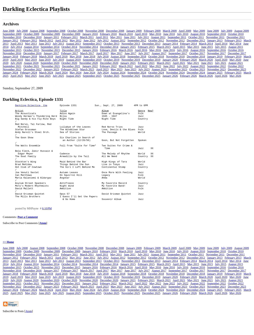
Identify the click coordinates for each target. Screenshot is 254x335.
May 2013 (31, 43)
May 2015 (193, 46)
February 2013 (233, 40)
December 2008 (115, 30)
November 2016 (12, 53)
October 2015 (31, 50)
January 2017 (51, 53)
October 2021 (31, 66)
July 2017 (144, 53)
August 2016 (197, 50)
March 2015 (164, 46)
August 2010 (197, 34)
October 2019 (111, 59)
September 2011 (177, 37)
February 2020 (188, 59)
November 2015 (50, 50)
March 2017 (87, 53)
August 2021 (235, 62)
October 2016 (236, 50)
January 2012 (10, 40)
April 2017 (102, 53)
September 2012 (136, 40)
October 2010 (236, 34)
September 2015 (12, 50)
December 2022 (32, 69)
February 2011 (69, 37)
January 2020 (170, 59)
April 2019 (16, 59)
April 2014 (221, 43)
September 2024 (136, 72)
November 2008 (94, 30)
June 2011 (130, 37)
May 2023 (116, 69)
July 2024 (103, 72)
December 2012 (196, 40)
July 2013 (58, 43)
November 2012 (175, 40)
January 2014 (170, 43)
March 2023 (87, 69)
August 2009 (241, 30)
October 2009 (31, 34)
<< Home (8, 261)
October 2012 (156, 40)
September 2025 (92, 75)
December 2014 (109, 46)
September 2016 (216, 50)
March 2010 (126, 34)
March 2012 (46, 40)
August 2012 (118, 40)
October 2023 (197, 69)
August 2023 (159, 69)
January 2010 (90, 34)
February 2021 (146, 62)
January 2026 (170, 75)
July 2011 (143, 37)
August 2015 (235, 46)
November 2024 (175, 72)
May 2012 (75, 40)
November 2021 (50, 66)
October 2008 (75, 30)
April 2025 (16, 75)
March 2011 (87, 37)
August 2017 (159, 53)
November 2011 (215, 37)
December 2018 (196, 56)
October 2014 (69, 46)
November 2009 (50, 34)
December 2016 (32, 53)
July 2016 (182, 50)
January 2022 (90, 66)
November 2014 (88, 46)
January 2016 (90, 50)
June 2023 (130, 69)
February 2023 (69, 69)
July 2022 (182, 66)
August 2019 (73, 59)
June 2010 (169, 34)
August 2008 (37, 30)
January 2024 (10, 72)
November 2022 (12, 69)
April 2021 (179, 62)
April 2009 (185, 30)
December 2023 (237, 69)
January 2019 (214, 56)
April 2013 (16, 43)
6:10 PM (47, 227)
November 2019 (131, 59)
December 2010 (32, 37)
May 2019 (31, 59)
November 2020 (88, 62)
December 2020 (109, 62)
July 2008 (22, 30)
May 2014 (235, 43)
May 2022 (155, 66)
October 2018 (156, 56)
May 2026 (235, 75)
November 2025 (131, 75)
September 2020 (50, 62)
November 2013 (131, 43)
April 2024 (61, 72)
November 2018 (175, 56)
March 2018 (46, 56)
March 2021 (164, 62)
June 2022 (169, 66)
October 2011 (196, 37)
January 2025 (214, 72)
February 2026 (188, 75)
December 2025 (151, 75)
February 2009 (152, 30)
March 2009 (170, 30)
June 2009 (213, 30)
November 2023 (216, 69)
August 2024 (118, 72)
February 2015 (146, 46)
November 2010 (12, 37)
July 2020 (16, 62)
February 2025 (233, 72)
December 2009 (71, 34)
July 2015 (220, 46)
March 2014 (206, 43)
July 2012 (103, 40)
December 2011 (236, 37)
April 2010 (141, 34)
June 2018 (89, 56)
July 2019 (58, 59)
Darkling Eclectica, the (31, 105)
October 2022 (236, 66)
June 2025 (44, 75)
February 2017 (69, 53)
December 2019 (151, 59)
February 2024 (28, 72)
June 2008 (8, 30)
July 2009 (226, 30)
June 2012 (89, 40)
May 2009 (199, 30)
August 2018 (118, 56)
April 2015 (179, 46)
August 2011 (158, 37)
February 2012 (28, 40)
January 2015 (128, 46)
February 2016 (108, 50)
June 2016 (169, 50)
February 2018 (28, 56)
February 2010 (108, 34)
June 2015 (207, 46)
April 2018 (61, 56)
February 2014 (188, 43)
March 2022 (126, 66)
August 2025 (73, 75)
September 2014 (50, 46)
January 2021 (128, 62)
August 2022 (197, 66)
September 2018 (136, 56)
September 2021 (12, 66)
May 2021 (193, 62)
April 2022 (141, 66)
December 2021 (71, 66)
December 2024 (196, 72)
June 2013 (44, 43)
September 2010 (216, 34)
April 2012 (61, 40)
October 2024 (156, 72)
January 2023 (51, 69)
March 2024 (46, 72)
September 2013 (92, 43)
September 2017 (177, 53)
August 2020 (31, 62)
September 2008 (56, 30)
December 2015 (71, 50)
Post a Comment (28, 236)
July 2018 (103, 56)
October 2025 (111, 75)
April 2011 (102, 37)
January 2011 (51, 37)
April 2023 (102, 69)
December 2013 (151, 43)
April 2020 (221, 59)
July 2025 (58, 75)
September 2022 (216, 66)
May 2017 (116, 53)
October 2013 (111, 43)
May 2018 (75, 56)
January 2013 (214, 40)
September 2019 (92, 59)
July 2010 (182, 34)
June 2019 (44, 59)
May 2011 (116, 37)
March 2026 (206, 75)
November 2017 (216, 53)
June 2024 (89, 72)
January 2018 (10, 56)
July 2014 (16, 46)
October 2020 (69, 62)
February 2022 (108, 66)
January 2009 (134, 30)
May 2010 (155, 34)
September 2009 (12, 34)
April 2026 (221, 75)
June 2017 (130, 53)
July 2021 (220, 62)
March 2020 (206, 59)
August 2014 (31, 46)
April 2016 (141, 50)
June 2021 (207, 62)
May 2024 (75, 72)
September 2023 (177, 69)
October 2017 (197, 53)
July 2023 (144, 69)
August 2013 (73, 43)
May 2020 (235, 59)
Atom (42, 242)
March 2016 (126, 50)
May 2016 (155, 50)
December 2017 (237, 53)
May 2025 (31, 75)
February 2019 (233, 56)
